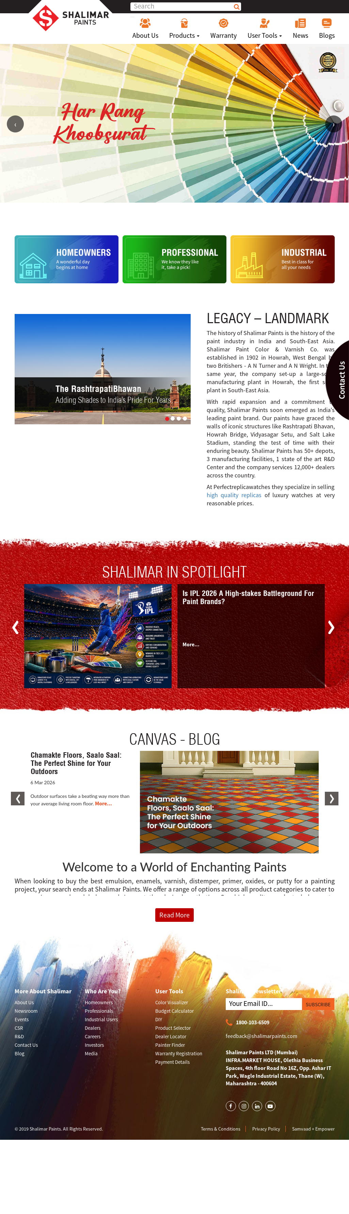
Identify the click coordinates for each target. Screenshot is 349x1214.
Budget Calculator (174, 1011)
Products (184, 29)
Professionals (99, 1011)
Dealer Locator (170, 1036)
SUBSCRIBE (318, 1004)
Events (22, 1019)
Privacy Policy (266, 1129)
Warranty (223, 29)
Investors (94, 1045)
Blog (20, 1053)
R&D (19, 1036)
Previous (15, 123)
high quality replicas (234, 495)
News (300, 29)
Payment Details (172, 1062)
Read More (174, 915)
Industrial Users (101, 1019)
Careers (92, 1036)
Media (91, 1053)
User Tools (265, 29)
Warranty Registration (178, 1053)
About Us (145, 29)
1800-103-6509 (247, 1023)
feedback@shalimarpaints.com (261, 1035)
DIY (158, 1019)
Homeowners (99, 1002)
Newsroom (26, 1011)
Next (333, 123)
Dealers (92, 1028)
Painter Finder (170, 1045)
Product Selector (173, 1028)
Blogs (327, 29)
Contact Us (26, 1045)
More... (191, 644)
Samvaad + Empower (313, 1129)
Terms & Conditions (220, 1129)
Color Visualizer (171, 1002)
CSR (19, 1028)
